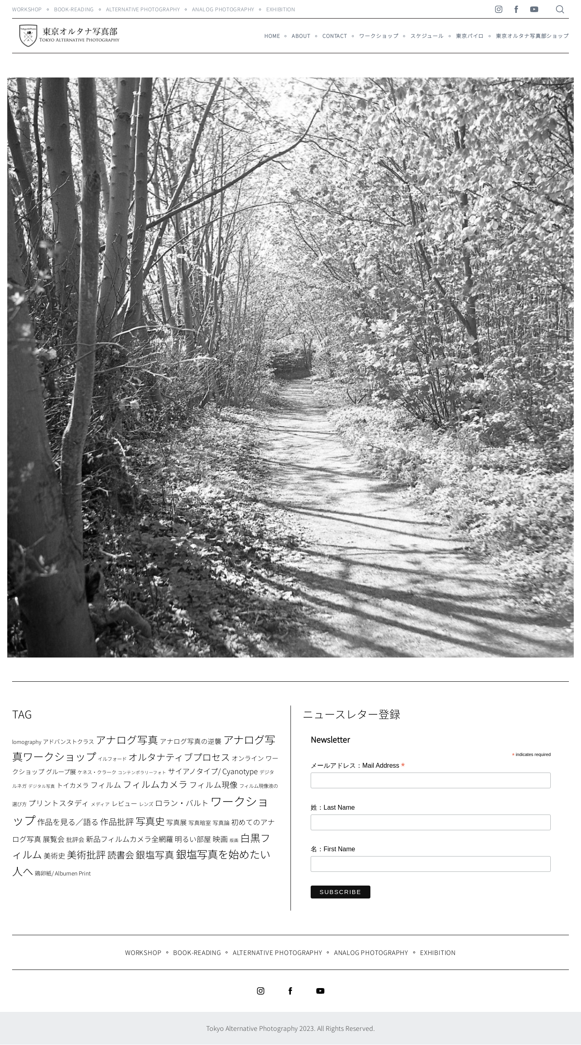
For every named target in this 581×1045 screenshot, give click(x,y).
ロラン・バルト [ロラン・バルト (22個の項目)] (182, 802)
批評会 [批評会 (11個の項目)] (75, 839)
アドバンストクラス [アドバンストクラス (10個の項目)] (68, 741)
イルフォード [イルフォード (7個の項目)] (112, 758)
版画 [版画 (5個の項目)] (234, 840)
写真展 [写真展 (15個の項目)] (176, 822)
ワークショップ (378, 36)
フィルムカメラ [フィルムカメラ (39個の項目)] (155, 784)
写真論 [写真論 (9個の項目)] (221, 823)
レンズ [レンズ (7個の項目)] (146, 804)
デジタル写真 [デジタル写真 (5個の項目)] (41, 786)
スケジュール (426, 36)
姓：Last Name (333, 807)
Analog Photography (223, 9)
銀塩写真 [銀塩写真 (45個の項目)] (155, 854)
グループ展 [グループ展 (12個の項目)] (61, 771)
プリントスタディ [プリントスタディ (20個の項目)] (58, 802)
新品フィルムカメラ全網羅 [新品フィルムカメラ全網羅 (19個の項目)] (129, 838)
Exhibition (280, 9)
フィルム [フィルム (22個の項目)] (105, 784)
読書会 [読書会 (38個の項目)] (120, 854)
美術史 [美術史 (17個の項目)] (54, 855)
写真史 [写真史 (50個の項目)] (150, 821)
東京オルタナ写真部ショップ (532, 36)
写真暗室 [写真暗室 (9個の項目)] (199, 823)
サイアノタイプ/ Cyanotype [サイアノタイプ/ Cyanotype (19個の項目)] (213, 771)
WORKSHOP (27, 9)
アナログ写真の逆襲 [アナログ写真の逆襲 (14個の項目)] (191, 741)
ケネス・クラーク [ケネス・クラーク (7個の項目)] (96, 772)
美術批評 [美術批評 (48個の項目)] (86, 854)
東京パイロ (470, 36)
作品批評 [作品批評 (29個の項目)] (117, 821)
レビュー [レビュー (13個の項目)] (124, 803)
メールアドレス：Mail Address (358, 766)
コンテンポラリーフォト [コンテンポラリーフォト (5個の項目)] (142, 772)
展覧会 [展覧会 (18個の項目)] (54, 838)
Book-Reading (74, 9)
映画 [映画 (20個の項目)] (220, 838)
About (301, 36)
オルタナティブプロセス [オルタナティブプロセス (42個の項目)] (179, 757)
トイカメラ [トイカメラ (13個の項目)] (72, 785)
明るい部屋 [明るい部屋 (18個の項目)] (193, 838)
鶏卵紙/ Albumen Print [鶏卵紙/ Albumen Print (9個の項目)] (63, 873)
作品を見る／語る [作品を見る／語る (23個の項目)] (67, 821)
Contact (334, 36)
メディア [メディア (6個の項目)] (100, 803)
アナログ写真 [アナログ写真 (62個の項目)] (127, 739)
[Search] (560, 9)
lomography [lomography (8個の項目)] (26, 742)
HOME (272, 36)
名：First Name (333, 849)
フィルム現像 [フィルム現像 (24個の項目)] (213, 784)
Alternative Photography (143, 9)
